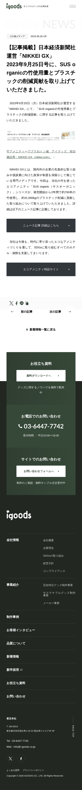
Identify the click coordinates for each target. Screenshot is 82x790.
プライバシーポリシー (33, 770)
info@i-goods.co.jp (24, 746)
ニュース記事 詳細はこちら (41, 225)
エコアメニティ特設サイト (41, 269)
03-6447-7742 (20, 740)
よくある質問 (13, 770)
